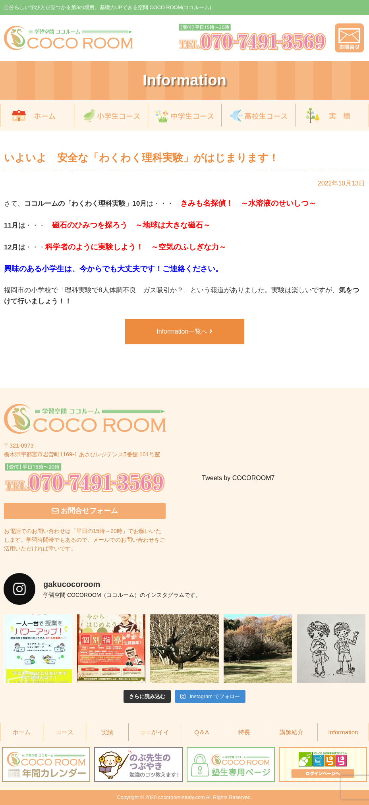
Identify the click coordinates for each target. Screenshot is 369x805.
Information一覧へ (184, 331)
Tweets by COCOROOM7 (238, 478)
